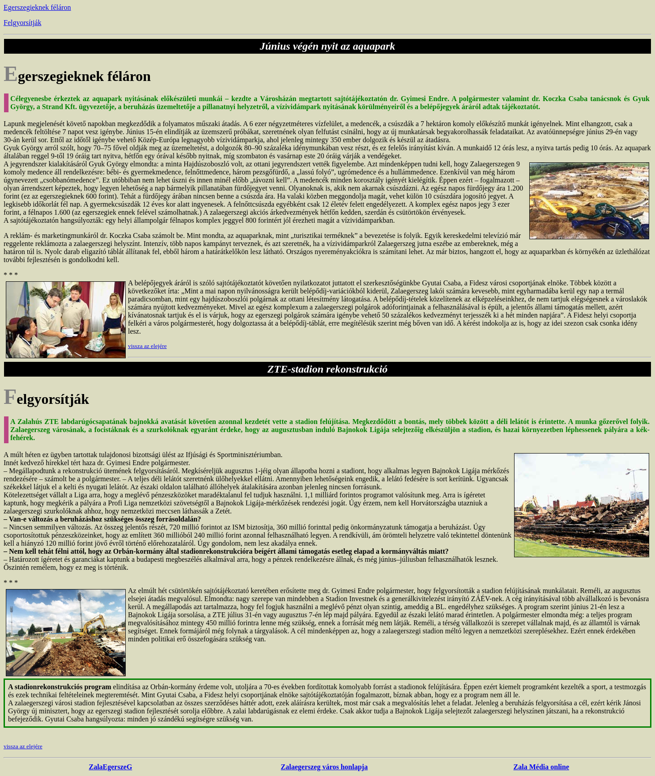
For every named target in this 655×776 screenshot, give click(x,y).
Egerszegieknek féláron (37, 7)
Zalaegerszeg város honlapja (324, 767)
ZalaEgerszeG (110, 767)
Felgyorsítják (22, 22)
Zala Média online (541, 767)
